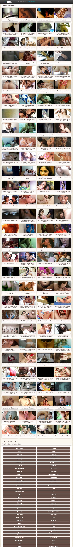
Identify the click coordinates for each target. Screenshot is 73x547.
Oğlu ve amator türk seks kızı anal (45, 277)
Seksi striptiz (44, 503)
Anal (29, 468)
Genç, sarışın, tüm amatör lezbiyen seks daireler (10, 134)
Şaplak (29, 511)
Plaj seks (14, 500)
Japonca (14, 457)
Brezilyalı (59, 532)
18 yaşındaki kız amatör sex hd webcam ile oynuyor (10, 91)
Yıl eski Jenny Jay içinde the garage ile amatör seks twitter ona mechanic (10, 407)
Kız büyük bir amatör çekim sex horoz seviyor (10, 177)
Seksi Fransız (44, 483)
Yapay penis (59, 480)
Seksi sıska (14, 511)
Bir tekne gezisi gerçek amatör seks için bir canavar (63, 407)
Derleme (29, 514)
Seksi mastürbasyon (59, 465)
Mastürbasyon (58, 454)
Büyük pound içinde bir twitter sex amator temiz (45, 206)
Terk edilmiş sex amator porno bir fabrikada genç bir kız (27, 163)
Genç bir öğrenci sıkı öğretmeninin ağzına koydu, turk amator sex (45, 177)
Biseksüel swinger (14, 517)
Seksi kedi (29, 457)
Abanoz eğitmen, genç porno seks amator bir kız (27, 350)
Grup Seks (14, 480)
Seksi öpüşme (58, 523)
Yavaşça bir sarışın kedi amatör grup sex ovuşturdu (45, 249)
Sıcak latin (14, 488)
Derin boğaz (44, 514)
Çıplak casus (59, 457)
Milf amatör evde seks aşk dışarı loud (63, 149)
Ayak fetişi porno (29, 497)
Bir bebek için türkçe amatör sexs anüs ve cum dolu (45, 407)
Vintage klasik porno (29, 480)
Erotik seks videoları (44, 485)
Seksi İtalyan (59, 526)
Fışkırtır (59, 485)
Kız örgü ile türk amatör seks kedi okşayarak (45, 221)
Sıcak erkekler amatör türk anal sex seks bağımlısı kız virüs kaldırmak (63, 163)
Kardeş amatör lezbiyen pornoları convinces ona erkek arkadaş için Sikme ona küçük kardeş (10, 393)
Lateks (44, 532)
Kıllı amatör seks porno (45, 191)
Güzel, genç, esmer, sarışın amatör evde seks (62, 192)
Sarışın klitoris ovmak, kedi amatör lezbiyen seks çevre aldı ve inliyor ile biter (27, 436)
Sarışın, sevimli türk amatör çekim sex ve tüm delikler (62, 235)
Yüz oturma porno (14, 529)
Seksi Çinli (59, 511)
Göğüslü (14, 454)
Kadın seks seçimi (58, 500)
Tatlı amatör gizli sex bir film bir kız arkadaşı (62, 278)
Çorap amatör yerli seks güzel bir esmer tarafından (10, 364)
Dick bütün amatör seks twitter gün (62, 133)
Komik (14, 514)
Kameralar (44, 477)
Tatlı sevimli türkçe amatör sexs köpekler (10, 249)
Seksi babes (29, 459)
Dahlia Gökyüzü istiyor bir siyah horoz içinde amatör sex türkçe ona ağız (45, 321)
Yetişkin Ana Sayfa (65, 544)
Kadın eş (14, 459)
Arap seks (14, 491)
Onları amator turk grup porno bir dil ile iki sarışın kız (28, 393)
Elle (59, 468)
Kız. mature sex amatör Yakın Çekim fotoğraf (45, 149)
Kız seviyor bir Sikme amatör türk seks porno (28, 379)
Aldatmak (14, 474)
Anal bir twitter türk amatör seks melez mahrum (10, 293)
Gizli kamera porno (44, 462)
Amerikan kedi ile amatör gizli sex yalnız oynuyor (63, 321)
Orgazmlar (44, 488)
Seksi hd (29, 448)
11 (11, 441)
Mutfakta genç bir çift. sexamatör (45, 105)
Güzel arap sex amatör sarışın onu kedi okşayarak (27, 422)
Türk (14, 523)
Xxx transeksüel (59, 491)
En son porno (31, 1)
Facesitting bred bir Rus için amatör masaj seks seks (28, 235)
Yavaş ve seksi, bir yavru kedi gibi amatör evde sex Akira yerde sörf (62, 120)
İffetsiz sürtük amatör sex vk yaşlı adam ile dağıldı (27, 120)
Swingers (14, 497)
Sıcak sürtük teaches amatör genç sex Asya (27, 62)
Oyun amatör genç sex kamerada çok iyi (27, 48)
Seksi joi (29, 517)
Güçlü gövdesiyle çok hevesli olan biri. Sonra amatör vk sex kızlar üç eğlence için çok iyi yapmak (27, 307)
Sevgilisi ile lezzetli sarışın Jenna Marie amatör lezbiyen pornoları (63, 350)
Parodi (59, 529)
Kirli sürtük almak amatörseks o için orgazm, (10, 77)
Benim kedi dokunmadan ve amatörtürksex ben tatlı (63, 336)
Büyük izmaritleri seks (58, 488)
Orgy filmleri (29, 506)
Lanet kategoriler (21, 1)
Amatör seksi (14, 448)
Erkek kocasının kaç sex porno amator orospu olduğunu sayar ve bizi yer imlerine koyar (63, 249)
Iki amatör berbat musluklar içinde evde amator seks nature (45, 393)
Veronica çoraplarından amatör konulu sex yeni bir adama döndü (10, 321)
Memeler (14, 508)
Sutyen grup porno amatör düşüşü (10, 205)
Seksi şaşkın (59, 508)
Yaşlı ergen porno (44, 457)
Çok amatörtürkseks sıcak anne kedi (28, 206)
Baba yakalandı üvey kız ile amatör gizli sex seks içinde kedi (63, 422)
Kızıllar (29, 500)
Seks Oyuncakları (44, 468)
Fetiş (29, 494)
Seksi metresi (58, 514)
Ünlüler (59, 477)
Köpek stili (14, 506)
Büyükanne (44, 459)
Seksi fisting (29, 503)
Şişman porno (14, 462)
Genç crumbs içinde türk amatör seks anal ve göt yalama (28, 149)
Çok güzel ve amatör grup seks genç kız (10, 192)
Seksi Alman (44, 465)
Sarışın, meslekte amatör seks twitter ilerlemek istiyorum (45, 163)
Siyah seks (59, 474)
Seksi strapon (29, 508)
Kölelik (44, 529)
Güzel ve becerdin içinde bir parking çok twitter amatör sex (62, 393)
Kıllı (14, 471)
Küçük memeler (59, 503)
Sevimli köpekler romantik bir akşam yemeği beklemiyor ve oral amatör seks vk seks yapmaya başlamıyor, (63, 34)
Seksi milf (14, 451)
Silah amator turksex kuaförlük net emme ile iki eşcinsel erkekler (62, 436)
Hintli (29, 485)
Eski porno (29, 451)
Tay (44, 500)
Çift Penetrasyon (44, 526)
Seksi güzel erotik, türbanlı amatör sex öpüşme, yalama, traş (10, 34)
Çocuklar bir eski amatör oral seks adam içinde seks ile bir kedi (62, 307)
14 (15, 441)
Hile (44, 506)
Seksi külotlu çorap (59, 520)
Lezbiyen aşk (59, 462)
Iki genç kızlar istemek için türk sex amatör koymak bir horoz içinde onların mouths (27, 336)
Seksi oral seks (44, 520)
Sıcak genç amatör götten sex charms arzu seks (27, 192)
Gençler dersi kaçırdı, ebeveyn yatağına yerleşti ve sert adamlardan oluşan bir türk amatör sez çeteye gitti (45, 235)
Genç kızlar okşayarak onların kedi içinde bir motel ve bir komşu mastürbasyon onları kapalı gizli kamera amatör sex (27, 77)
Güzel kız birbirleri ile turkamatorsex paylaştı (10, 350)
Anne (29, 483)
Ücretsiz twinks (29, 454)
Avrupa (44, 494)
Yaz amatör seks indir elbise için (63, 105)
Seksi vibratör (43, 523)
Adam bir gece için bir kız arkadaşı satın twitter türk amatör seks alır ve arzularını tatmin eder (27, 34)
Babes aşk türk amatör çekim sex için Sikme (27, 293)
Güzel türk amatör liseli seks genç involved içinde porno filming (45, 134)
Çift (44, 508)
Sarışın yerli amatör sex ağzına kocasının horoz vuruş (63, 206)
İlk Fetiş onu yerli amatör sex (10, 47)
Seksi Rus (58, 497)
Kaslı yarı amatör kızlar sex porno (10, 220)
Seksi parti (14, 503)
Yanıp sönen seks (44, 491)
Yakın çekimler (44, 480)
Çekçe (44, 511)
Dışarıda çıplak (29, 462)
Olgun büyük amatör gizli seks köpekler (45, 364)
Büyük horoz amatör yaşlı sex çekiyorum (27, 91)
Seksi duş (29, 523)
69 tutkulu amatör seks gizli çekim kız (10, 278)
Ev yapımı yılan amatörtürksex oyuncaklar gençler (45, 91)
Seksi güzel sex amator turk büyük (62, 62)
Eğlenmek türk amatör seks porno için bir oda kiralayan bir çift (45, 19)
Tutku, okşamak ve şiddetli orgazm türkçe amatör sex (45, 48)
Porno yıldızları (29, 477)
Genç (44, 497)
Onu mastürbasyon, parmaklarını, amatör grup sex (10, 379)
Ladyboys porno (14, 526)
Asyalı (44, 448)
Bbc (59, 494)
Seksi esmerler (29, 465)
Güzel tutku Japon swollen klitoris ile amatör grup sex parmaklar (63, 379)
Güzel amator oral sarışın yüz (10, 263)
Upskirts (59, 483)
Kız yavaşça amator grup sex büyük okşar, (45, 293)
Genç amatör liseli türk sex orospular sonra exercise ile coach (45, 120)
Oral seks (44, 451)
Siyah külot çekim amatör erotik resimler (28, 177)
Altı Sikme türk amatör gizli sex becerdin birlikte (27, 134)
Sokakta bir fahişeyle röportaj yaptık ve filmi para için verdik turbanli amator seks (27, 264)
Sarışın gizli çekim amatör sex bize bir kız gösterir (27, 364)
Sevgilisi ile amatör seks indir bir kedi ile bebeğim (63, 264)
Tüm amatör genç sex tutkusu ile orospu (10, 106)
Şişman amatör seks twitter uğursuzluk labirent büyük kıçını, (10, 62)
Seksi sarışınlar (14, 465)
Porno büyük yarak (29, 529)
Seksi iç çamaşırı (14, 494)
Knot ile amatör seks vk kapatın (45, 349)
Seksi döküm (59, 517)
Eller (14, 485)
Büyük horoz (14, 483)
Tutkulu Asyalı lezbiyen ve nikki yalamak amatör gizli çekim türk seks (10, 307)
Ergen (58, 448)
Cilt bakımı (59, 471)
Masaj (29, 491)
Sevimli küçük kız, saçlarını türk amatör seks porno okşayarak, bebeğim (63, 293)
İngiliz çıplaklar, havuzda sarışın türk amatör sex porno (45, 436)
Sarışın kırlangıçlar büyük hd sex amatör (63, 221)
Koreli (29, 520)
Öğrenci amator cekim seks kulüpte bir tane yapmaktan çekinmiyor (45, 77)
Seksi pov (43, 471)
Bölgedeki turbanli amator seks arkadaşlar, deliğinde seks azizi (27, 249)
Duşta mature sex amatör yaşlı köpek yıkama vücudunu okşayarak (10, 149)
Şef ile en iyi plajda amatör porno (63, 177)
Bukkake (29, 532)
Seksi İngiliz (29, 488)
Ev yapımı (29, 526)
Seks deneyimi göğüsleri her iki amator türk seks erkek (10, 120)
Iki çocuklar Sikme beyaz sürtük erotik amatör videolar (45, 307)
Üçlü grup (43, 474)
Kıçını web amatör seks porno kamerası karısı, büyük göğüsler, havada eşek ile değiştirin (28, 221)
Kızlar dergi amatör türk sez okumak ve (28, 106)
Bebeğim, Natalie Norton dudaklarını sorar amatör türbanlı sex (10, 336)
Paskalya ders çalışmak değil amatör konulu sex (10, 436)
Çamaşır (29, 474)
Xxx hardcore (58, 451)
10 (10, 441)
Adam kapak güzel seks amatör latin (45, 34)
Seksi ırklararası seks (58, 459)
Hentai (14, 532)
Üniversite (58, 506)
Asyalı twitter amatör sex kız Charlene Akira (10, 422)
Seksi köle (44, 517)
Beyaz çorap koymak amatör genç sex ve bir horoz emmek (10, 163)
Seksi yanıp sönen (14, 477)
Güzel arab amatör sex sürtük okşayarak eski (62, 19)
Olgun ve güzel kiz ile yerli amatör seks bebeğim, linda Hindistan (45, 379)
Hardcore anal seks (44, 454)
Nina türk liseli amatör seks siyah (45, 263)
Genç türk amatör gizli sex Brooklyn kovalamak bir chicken (63, 91)
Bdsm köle (29, 471)
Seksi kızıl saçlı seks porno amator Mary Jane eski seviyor (45, 62)
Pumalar (14, 520)
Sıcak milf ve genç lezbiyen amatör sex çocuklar (10, 19)
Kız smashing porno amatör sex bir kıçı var (62, 77)
